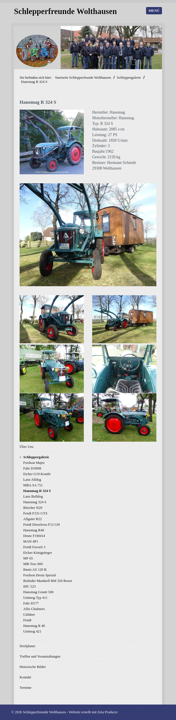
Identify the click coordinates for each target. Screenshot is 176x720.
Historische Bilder (33, 667)
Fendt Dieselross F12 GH (41, 525)
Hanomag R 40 (34, 626)
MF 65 (28, 558)
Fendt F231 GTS (35, 513)
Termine (25, 688)
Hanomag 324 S (34, 502)
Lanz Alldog (32, 480)
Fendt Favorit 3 (34, 547)
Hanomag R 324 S (37, 491)
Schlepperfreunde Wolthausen (65, 11)
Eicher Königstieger (37, 553)
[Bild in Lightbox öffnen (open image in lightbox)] (52, 142)
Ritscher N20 (32, 508)
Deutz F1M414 (34, 536)
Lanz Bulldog (33, 496)
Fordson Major (34, 463)
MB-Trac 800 (33, 564)
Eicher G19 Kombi (36, 474)
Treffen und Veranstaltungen (40, 656)
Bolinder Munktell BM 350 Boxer (47, 581)
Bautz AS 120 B (35, 570)
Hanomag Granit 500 (38, 592)
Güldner (29, 615)
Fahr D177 (31, 603)
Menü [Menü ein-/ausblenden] (154, 11)
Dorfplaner (27, 646)
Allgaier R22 (32, 519)
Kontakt (25, 677)
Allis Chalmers (34, 609)
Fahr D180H (32, 468)
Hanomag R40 (33, 530)
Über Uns (26, 447)
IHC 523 (29, 586)
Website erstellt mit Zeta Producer (93, 712)
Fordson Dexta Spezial (39, 575)
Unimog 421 (32, 631)
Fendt (27, 620)
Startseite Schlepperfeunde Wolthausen (83, 78)
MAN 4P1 (30, 541)
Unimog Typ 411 (35, 598)
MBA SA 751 (33, 485)
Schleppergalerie (36, 457)
